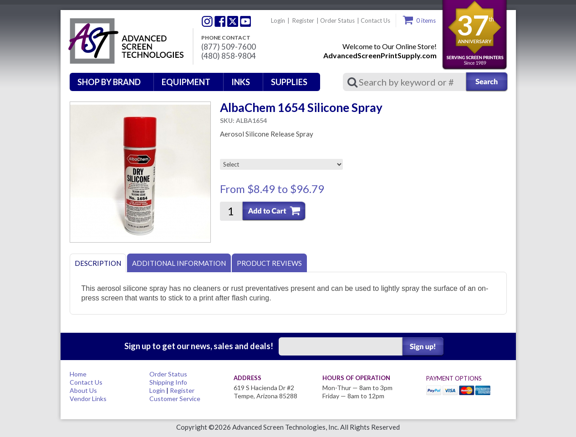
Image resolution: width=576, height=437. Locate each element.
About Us (83, 390)
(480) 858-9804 (228, 56)
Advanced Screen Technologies (125, 41)
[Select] (281, 164)
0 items (426, 20)
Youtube (245, 21)
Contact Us (375, 20)
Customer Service (174, 398)
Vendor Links (88, 398)
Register (303, 20)
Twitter (207, 21)
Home (78, 374)
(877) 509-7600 (228, 46)
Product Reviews (269, 263)
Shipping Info (168, 382)
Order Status (337, 20)
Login (278, 20)
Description (98, 263)
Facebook (219, 21)
